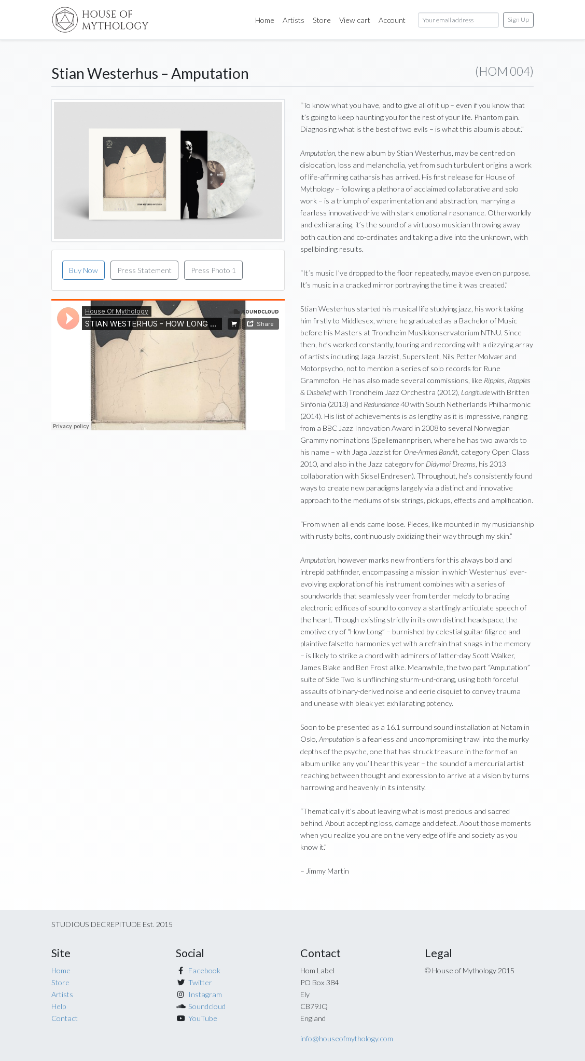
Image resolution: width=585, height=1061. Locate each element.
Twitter (200, 982)
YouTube (202, 1018)
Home (266, 18)
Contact (64, 1018)
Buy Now (83, 270)
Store (322, 20)
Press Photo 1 (213, 270)
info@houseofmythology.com (346, 1038)
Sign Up (518, 19)
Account (392, 20)
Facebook (204, 970)
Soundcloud (207, 1006)
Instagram (205, 994)
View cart (354, 20)
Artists (293, 20)
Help (58, 1006)
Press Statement (144, 270)
